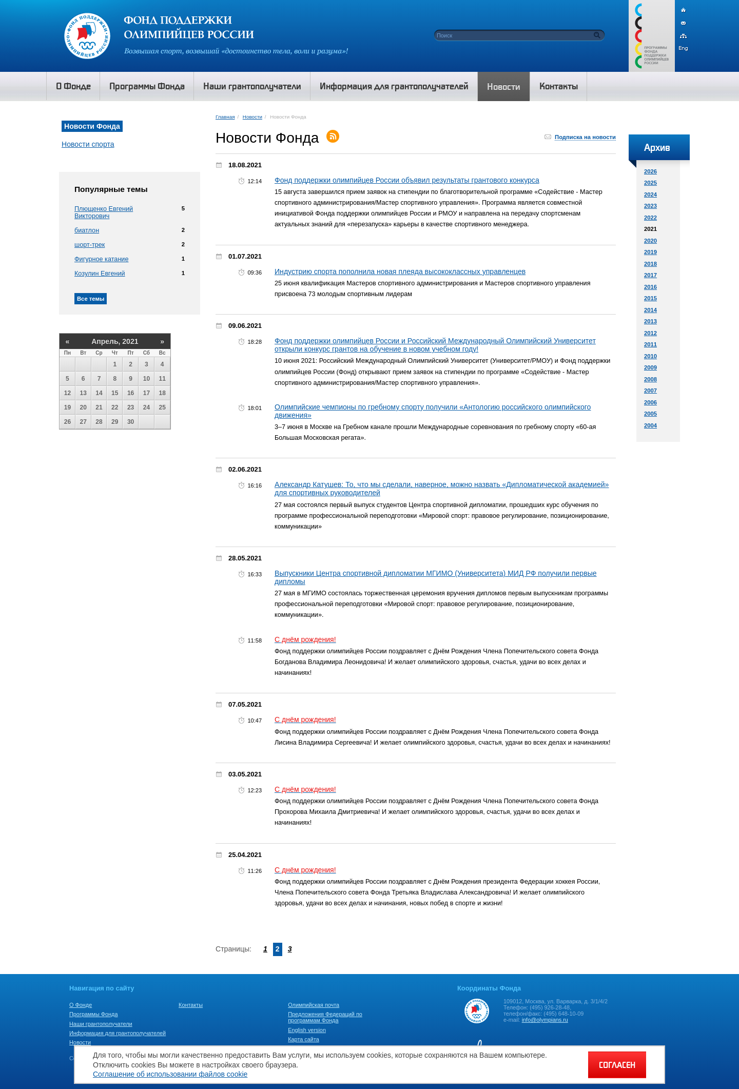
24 (146, 407)
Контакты (191, 1005)
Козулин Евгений (99, 273)
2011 (650, 344)
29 (114, 421)
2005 (650, 414)
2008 (650, 379)
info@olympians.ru (545, 1020)
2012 (650, 333)
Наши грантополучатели (100, 1024)
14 (98, 393)
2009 (650, 367)
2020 (650, 241)
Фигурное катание (101, 259)
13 (83, 393)
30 (130, 421)
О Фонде (80, 1005)
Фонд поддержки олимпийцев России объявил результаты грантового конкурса (407, 180)
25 (162, 407)
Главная (225, 117)
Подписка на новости (585, 137)
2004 (650, 425)
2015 (650, 298)
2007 (650, 390)
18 (162, 393)
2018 (650, 264)
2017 (650, 275)
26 (67, 421)
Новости (252, 117)
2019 (650, 252)
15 (114, 393)
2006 (650, 402)
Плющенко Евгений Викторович (103, 212)
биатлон (86, 230)
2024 (650, 194)
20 (83, 407)
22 (114, 407)
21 (98, 407)
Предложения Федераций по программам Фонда (325, 1017)
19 (67, 407)
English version (307, 1030)
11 (162, 378)
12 (67, 393)
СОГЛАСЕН (617, 1065)
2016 (650, 287)
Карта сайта (303, 1039)
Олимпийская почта (313, 1005)
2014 (650, 310)
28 (98, 421)
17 (146, 393)
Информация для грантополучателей (117, 1033)
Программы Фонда (93, 1014)
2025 (650, 183)
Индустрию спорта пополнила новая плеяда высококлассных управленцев (400, 271)
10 (146, 378)
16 (130, 393)
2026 (650, 171)
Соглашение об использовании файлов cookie (170, 1074)
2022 (650, 218)
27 (83, 421)
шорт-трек (89, 244)
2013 (650, 321)
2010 (650, 356)
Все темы (90, 299)
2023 (650, 206)
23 (130, 407)
